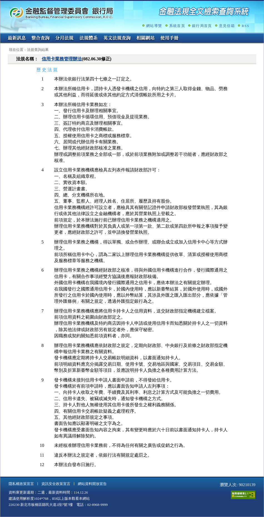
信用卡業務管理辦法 (62, 58)
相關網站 (146, 38)
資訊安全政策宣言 (55, 484)
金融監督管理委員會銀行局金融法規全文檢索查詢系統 (61, 13)
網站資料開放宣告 (92, 484)
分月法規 (64, 38)
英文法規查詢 (117, 38)
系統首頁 (177, 26)
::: (2, 35)
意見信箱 (227, 26)
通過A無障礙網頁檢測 (243, 495)
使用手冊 (169, 38)
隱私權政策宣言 (21, 484)
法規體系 (88, 38)
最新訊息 (17, 38)
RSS (245, 26)
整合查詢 (41, 38)
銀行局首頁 (202, 26)
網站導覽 (154, 26)
